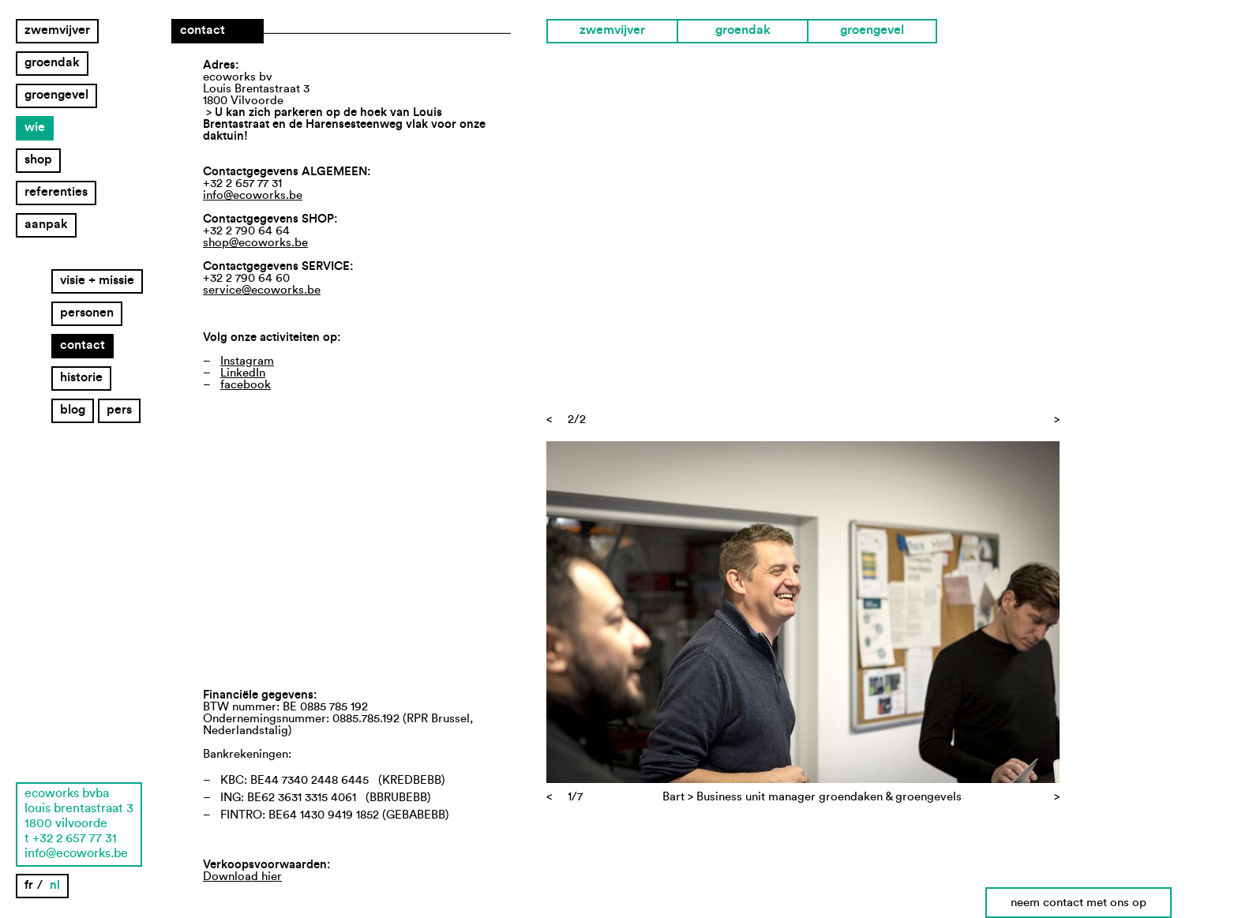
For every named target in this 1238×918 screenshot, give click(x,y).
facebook (245, 385)
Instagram (247, 361)
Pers (119, 409)
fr (28, 885)
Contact (82, 345)
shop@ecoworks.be (255, 243)
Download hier (242, 876)
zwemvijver (57, 30)
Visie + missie (97, 280)
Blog (72, 409)
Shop (38, 159)
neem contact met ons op (1078, 903)
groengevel (56, 94)
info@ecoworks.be (252, 195)
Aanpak (46, 224)
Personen (87, 312)
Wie (34, 127)
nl (55, 885)
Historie (81, 377)
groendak (52, 62)
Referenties (56, 191)
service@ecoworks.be (262, 290)
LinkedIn (242, 373)
